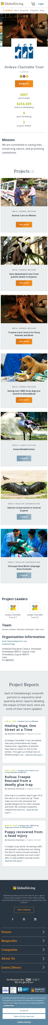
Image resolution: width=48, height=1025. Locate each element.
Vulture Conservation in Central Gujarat (24, 509)
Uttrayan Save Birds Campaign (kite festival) (24, 567)
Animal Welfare (27, 211)
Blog (42, 10)
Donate (24, 83)
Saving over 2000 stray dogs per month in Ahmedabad (24, 392)
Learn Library (11, 967)
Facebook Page (8, 644)
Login (41, 3)
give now (24, 224)
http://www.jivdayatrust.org (14, 641)
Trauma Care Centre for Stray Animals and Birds (24, 334)
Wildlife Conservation (27, 504)
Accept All (24, 1010)
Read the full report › (14, 861)
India (15, 211)
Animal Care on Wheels (24, 215)
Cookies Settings (24, 1022)
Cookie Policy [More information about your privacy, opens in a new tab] (8, 1005)
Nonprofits (24, 10)
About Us (8, 958)
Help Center (24, 910)
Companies (34, 10)
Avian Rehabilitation (24, 449)
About (16, 10)
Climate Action (28, 445)
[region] (24, 1009)
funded (24, 458)
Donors (6, 932)
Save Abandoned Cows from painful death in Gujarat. (24, 275)
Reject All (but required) (24, 1016)
